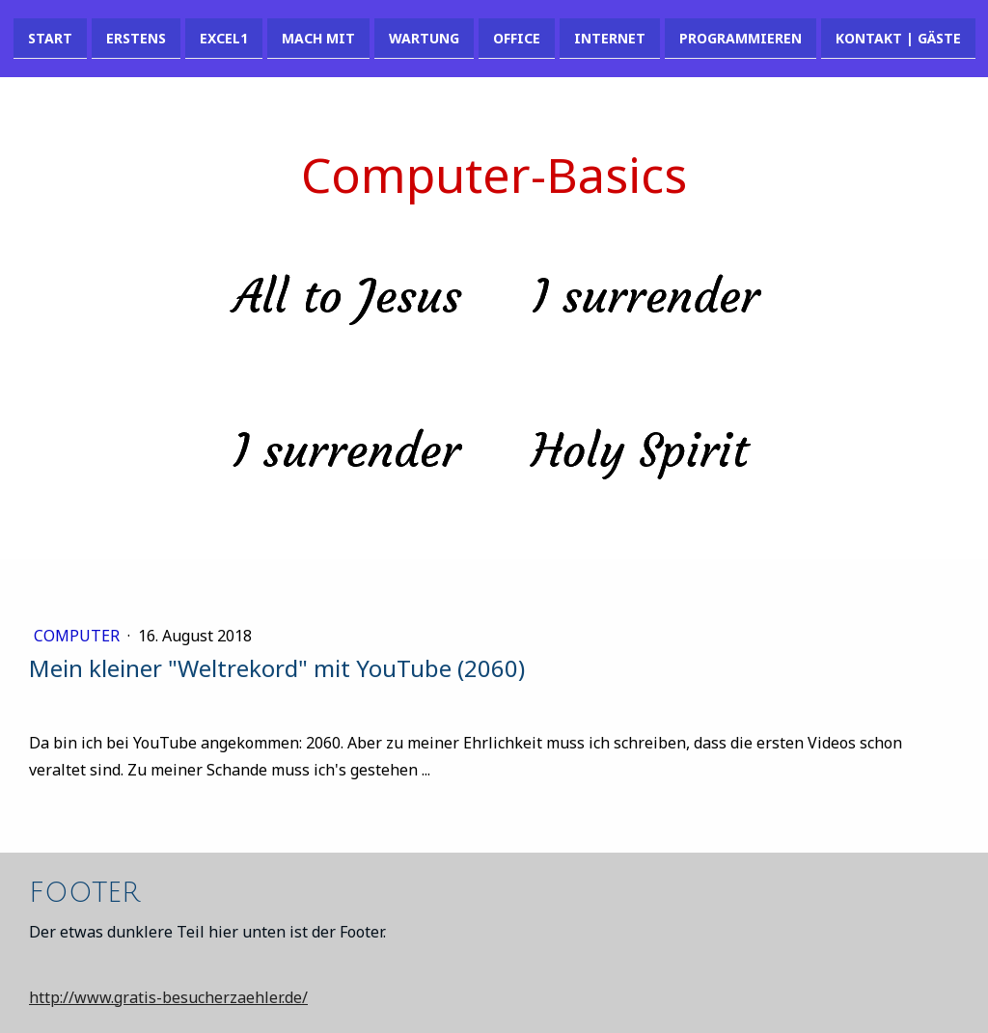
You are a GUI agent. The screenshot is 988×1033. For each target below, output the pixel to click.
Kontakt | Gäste (898, 37)
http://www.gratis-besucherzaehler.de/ (168, 997)
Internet (609, 37)
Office (516, 37)
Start (50, 37)
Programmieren (740, 37)
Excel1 (224, 37)
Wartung (424, 37)
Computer (79, 635)
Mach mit (318, 37)
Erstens (136, 37)
